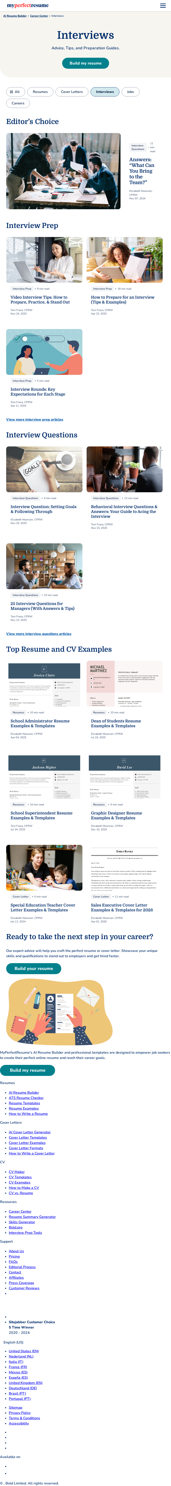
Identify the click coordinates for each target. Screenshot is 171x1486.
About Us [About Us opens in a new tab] (16, 1251)
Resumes (40, 91)
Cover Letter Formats (26, 1148)
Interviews (105, 91)
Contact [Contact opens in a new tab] (15, 1272)
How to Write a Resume (28, 1113)
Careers (18, 103)
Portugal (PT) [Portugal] (20, 1398)
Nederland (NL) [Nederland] (21, 1356)
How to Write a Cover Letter (32, 1153)
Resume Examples (24, 1108)
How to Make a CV (24, 1187)
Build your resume (34, 969)
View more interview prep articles (34, 419)
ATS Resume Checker (26, 1098)
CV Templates (20, 1177)
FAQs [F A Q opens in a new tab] (13, 1261)
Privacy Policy (20, 1412)
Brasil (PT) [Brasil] (17, 1393)
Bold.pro (15, 1227)
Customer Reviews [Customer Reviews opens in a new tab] (24, 1288)
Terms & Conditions (24, 1418)
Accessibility (19, 1423)
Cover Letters (72, 91)
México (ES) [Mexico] (18, 1372)
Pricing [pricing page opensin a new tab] (14, 1256)
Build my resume (86, 63)
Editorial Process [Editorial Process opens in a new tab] (22, 1267)
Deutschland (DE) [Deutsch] (23, 1388)
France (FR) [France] (18, 1367)
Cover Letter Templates (28, 1137)
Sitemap (15, 1407)
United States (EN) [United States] (24, 1351)
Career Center (39, 16)
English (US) (11, 1342)
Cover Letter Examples (27, 1142)
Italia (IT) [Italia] (16, 1361)
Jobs (130, 91)
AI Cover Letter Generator (30, 1132)
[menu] (163, 6)
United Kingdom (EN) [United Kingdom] (26, 1383)
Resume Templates (24, 1103)
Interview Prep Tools (25, 1232)
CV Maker (17, 1172)
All (17, 91)
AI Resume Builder (15, 16)
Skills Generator (22, 1222)
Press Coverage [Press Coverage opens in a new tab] (21, 1283)
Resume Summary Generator (32, 1216)
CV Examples (19, 1182)
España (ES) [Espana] (18, 1377)
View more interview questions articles (38, 633)
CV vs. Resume (21, 1193)
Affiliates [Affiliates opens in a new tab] (16, 1277)
